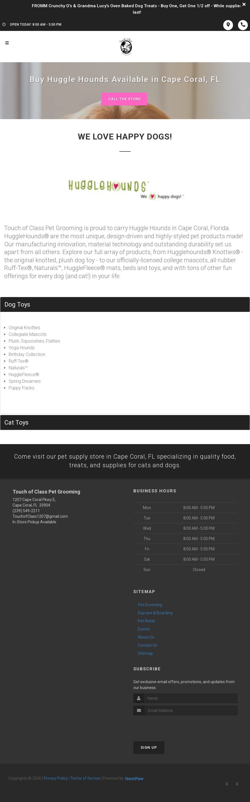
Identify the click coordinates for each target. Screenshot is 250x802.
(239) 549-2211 (26, 511)
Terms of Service (85, 778)
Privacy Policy (56, 778)
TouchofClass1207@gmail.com (40, 516)
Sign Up (149, 748)
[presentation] (163, 726)
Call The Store (124, 99)
